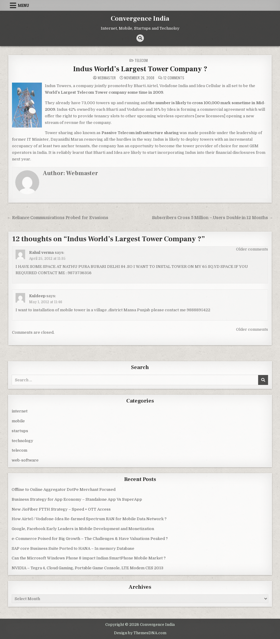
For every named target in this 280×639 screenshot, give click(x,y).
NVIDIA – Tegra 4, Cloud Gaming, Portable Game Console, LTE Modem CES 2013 (87, 568)
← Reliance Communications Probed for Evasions (57, 217)
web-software (25, 460)
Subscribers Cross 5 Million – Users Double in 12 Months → (212, 217)
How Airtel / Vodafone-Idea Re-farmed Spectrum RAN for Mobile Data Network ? (89, 519)
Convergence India (140, 18)
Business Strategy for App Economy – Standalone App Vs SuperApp (77, 499)
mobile (18, 421)
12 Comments (173, 78)
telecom (141, 60)
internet (20, 411)
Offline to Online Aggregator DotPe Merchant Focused (63, 489)
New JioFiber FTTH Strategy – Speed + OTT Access (61, 509)
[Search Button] (140, 38)
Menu (23, 5)
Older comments (252, 249)
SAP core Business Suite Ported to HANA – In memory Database (73, 548)
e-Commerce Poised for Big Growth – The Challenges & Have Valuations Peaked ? (90, 538)
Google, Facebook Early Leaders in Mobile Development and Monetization (83, 528)
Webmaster (107, 78)
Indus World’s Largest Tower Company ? (140, 69)
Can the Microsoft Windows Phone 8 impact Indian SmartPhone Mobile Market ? (89, 558)
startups (20, 431)
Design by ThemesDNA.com (140, 633)
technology (22, 440)
